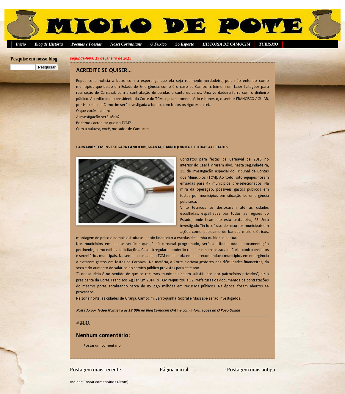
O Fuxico (158, 44)
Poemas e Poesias (86, 44)
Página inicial (174, 370)
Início (21, 44)
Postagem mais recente (95, 370)
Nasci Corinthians (126, 44)
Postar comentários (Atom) (106, 382)
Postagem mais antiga (251, 370)
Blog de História (48, 44)
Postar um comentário (102, 346)
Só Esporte (184, 44)
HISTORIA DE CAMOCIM (226, 44)
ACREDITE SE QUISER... (104, 71)
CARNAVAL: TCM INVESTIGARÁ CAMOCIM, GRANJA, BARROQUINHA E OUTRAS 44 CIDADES (152, 147)
